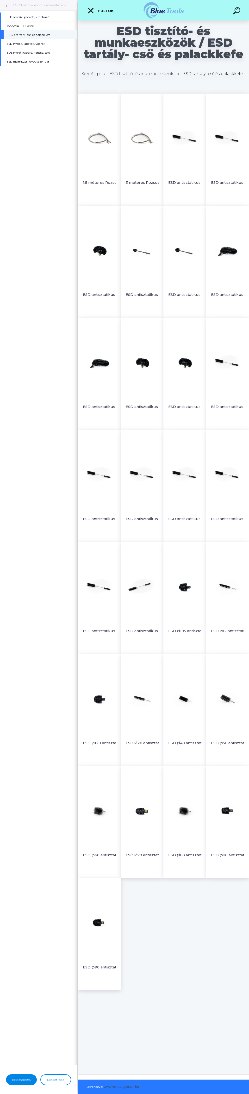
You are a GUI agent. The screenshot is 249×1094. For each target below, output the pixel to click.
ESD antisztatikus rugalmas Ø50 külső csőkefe (103, 406)
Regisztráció (55, 1079)
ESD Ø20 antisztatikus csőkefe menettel (146, 743)
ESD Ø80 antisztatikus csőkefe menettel (189, 855)
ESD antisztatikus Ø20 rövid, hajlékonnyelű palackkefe (146, 518)
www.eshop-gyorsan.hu (121, 1086)
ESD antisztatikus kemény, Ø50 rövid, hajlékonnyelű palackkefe (189, 182)
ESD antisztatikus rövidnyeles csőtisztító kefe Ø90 (189, 294)
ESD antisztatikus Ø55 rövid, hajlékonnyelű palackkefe (103, 631)
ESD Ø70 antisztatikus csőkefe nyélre (146, 855)
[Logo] (163, 10)
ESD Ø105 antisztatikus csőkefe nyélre (189, 631)
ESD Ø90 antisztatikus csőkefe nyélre (103, 967)
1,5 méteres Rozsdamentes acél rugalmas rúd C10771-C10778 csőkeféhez (103, 182)
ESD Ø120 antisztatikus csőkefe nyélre (103, 743)
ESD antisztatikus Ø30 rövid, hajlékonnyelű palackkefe (189, 518)
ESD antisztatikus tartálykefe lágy (189, 406)
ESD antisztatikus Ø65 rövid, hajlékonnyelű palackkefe (146, 631)
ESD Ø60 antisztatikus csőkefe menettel (103, 855)
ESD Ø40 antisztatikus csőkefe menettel (189, 743)
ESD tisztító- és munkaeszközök (40, 5)
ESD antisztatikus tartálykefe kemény (146, 406)
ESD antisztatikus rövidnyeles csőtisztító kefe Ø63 (146, 294)
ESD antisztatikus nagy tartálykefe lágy (103, 294)
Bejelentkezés (21, 1079)
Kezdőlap (90, 73)
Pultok (100, 10)
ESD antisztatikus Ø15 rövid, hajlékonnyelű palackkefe (103, 518)
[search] (237, 11)
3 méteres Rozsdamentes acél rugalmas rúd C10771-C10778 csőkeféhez (146, 182)
